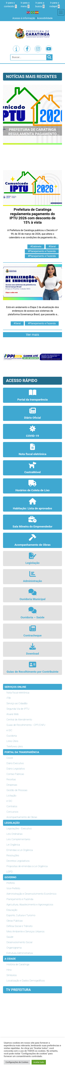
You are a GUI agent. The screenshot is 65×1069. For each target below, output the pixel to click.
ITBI (8, 697)
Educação (11, 909)
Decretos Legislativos (17, 860)
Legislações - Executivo (19, 828)
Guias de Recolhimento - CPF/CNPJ (25, 724)
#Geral (52, 246)
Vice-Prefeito (13, 888)
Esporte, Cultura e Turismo (20, 915)
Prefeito (10, 882)
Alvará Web (12, 714)
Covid (9, 757)
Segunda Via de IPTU (17, 708)
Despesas (11, 784)
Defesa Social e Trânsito (19, 926)
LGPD (9, 871)
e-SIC (9, 730)
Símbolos (11, 975)
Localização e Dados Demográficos (25, 980)
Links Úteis (12, 741)
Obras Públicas (14, 920)
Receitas (11, 779)
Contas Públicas (15, 773)
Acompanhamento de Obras (21, 817)
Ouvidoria (11, 735)
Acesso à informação (23, 18)
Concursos (12, 811)
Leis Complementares (18, 839)
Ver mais (32, 334)
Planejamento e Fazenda (19, 899)
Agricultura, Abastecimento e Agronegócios (29, 904)
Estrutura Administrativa (19, 953)
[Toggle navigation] (60, 12)
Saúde (9, 936)
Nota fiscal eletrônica (17, 692)
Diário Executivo (15, 763)
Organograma (14, 947)
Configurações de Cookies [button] (17, 1062)
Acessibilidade (45, 18)
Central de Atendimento (19, 719)
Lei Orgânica (13, 844)
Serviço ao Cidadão (16, 703)
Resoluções (12, 855)
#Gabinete (35, 246)
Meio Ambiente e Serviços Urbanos (25, 931)
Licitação (11, 795)
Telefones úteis (14, 746)
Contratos (11, 806)
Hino (9, 969)
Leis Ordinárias (14, 833)
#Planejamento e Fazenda (42, 251)
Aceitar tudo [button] (38, 1062)
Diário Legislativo (15, 768)
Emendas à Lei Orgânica (19, 850)
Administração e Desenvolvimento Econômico (31, 893)
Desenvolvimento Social (19, 942)
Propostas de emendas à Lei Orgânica (27, 866)
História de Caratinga (17, 964)
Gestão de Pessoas (16, 790)
